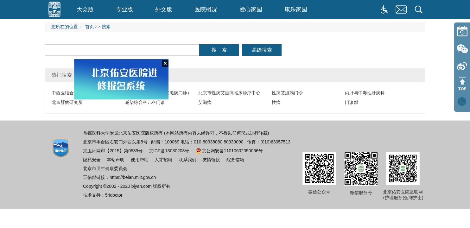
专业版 (124, 9)
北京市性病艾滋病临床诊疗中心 (229, 92)
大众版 (85, 9)
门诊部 (351, 102)
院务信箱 (235, 159)
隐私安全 (92, 159)
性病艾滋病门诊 (287, 92)
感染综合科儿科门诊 (145, 102)
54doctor (113, 195)
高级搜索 (262, 50)
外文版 (163, 9)
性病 (276, 102)
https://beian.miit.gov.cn (133, 177)
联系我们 (187, 159)
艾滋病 (205, 102)
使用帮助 (140, 159)
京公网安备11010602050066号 (229, 150)
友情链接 (211, 159)
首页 (89, 26)
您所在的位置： (68, 26)
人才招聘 (163, 159)
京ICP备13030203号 (169, 150)
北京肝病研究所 (67, 102)
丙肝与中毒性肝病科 (365, 92)
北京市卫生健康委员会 (105, 168)
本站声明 (115, 159)
